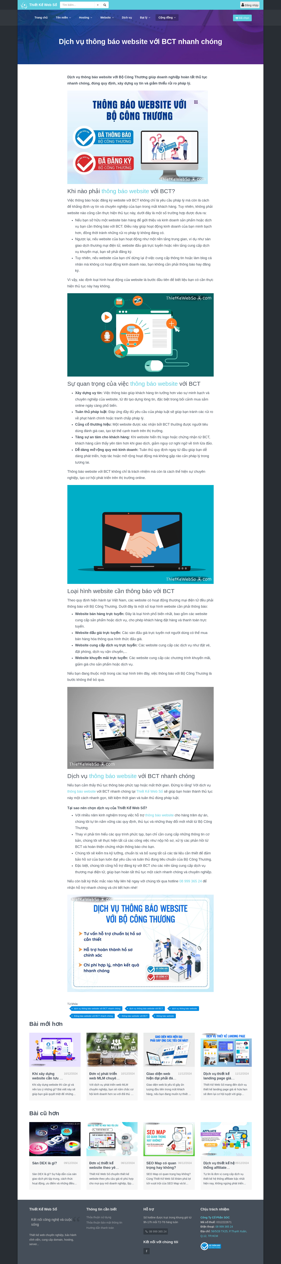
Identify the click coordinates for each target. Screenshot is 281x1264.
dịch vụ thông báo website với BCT (146, 1008)
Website (107, 17)
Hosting (85, 17)
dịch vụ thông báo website (184, 1008)
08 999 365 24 (190, 881)
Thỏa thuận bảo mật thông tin (104, 1222)
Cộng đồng (167, 17)
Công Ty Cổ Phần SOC (215, 1217)
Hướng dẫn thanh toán (100, 1227)
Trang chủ (41, 17)
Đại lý (145, 17)
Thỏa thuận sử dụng (98, 1217)
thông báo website (125, 191)
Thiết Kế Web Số (149, 791)
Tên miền (63, 17)
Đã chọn (242, 17)
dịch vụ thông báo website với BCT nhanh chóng (97, 1008)
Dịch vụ (127, 17)
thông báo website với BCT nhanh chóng (93, 1016)
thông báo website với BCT (135, 1016)
